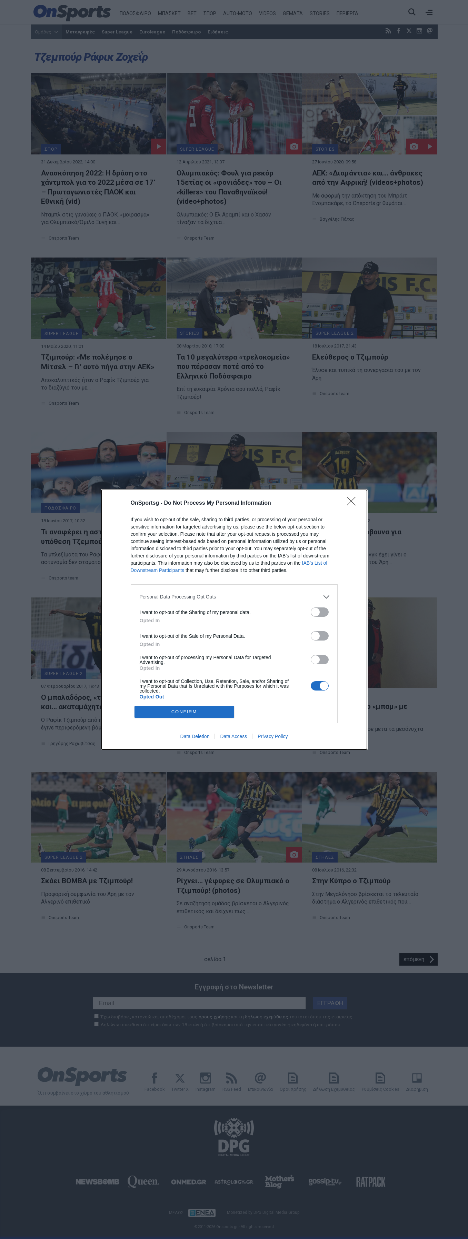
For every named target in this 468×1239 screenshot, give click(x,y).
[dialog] (234, 619)
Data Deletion (195, 736)
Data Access (233, 736)
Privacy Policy (273, 736)
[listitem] (234, 597)
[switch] (320, 612)
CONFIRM (184, 711)
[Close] (353, 503)
